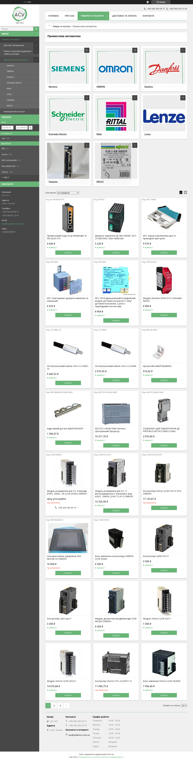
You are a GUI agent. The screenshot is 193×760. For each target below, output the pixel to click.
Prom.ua (110, 754)
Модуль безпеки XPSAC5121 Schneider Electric (162, 299)
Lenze (9, 94)
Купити (68, 252)
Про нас (69, 16)
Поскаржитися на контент (89, 757)
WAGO (10, 105)
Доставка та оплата (124, 16)
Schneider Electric (14, 82)
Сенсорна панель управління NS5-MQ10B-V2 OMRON (64, 557)
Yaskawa (10, 100)
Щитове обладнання (14, 45)
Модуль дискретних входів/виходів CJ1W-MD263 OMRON (116, 620)
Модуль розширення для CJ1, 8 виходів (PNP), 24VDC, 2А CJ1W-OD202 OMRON (67, 492)
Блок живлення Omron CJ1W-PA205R (161, 681)
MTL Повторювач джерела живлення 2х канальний (67, 299)
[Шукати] (36, 29)
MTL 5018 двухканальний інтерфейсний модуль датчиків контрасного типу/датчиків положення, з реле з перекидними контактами (115, 302)
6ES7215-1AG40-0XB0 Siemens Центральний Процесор (110, 430)
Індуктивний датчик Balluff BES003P (65, 428)
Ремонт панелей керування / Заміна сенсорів (18, 52)
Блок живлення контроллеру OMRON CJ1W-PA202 (114, 557)
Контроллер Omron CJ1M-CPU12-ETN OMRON (162, 492)
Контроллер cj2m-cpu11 (59, 618)
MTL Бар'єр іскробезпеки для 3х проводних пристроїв (159, 237)
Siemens (10, 65)
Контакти (148, 16)
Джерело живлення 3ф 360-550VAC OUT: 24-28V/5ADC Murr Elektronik (116, 237)
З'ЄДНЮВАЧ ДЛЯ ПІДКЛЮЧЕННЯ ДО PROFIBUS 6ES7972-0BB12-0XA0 (161, 430)
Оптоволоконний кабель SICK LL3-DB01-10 (68, 367)
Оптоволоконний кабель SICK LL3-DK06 (115, 366)
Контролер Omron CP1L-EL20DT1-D (113, 681)
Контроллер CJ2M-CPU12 (156, 556)
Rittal (9, 88)
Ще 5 (6, 177)
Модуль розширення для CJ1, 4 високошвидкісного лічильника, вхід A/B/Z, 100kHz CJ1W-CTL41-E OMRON (114, 494)
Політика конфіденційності (112, 757)
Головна (53, 16)
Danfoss (10, 77)
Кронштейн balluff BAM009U (157, 366)
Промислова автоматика (16, 59)
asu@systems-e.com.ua (13, 223)
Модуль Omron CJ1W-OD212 (61, 681)
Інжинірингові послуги (14, 111)
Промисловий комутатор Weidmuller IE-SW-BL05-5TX (67, 237)
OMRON (10, 71)
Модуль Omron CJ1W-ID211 (157, 618)
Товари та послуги (10, 39)
